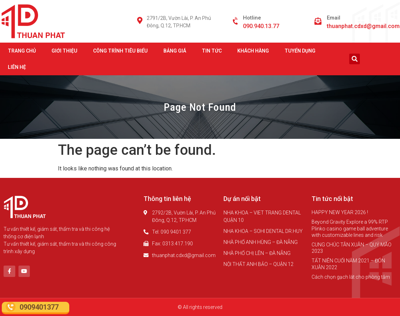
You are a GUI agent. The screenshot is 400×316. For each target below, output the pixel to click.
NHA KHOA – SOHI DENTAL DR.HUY (263, 231)
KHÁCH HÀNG (253, 51)
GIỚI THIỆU (64, 51)
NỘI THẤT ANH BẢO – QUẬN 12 (258, 264)
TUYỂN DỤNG (300, 51)
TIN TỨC (212, 51)
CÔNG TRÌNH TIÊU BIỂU (120, 51)
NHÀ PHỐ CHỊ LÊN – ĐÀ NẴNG (257, 253)
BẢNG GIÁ (174, 51)
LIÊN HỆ (17, 67)
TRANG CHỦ (22, 51)
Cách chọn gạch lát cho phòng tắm (351, 277)
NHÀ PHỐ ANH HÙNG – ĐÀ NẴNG (260, 242)
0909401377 (39, 307)
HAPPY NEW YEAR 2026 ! (340, 212)
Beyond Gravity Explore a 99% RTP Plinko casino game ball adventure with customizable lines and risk (350, 228)
